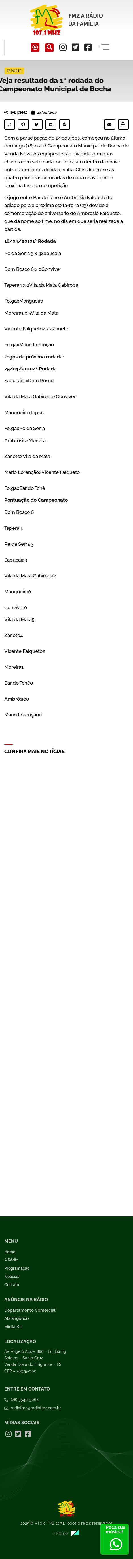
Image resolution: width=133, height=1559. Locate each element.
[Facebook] (88, 47)
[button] (9, 124)
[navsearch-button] (49, 47)
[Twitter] (75, 47)
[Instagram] (63, 47)
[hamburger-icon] (104, 47)
